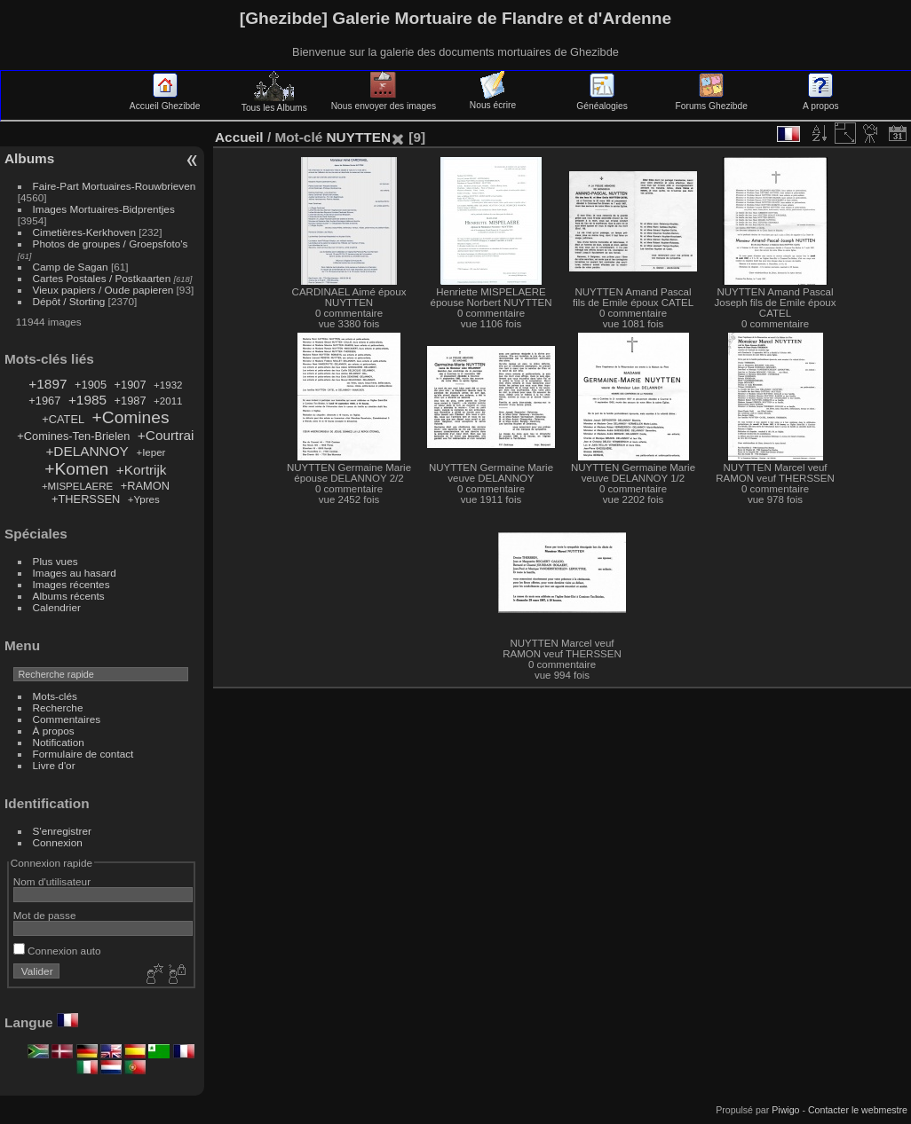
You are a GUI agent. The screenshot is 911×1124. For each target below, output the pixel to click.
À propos (54, 730)
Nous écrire (493, 100)
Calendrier (57, 607)
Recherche (58, 707)
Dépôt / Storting (69, 301)
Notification (58, 742)
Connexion (58, 842)
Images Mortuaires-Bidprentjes (104, 209)
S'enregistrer (62, 831)
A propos (820, 101)
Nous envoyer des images (383, 101)
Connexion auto (57, 950)
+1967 (44, 400)
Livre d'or (54, 765)
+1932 (168, 385)
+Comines (131, 417)
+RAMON (145, 485)
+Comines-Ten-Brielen (73, 436)
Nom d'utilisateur (52, 881)
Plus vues (55, 561)
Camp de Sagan (70, 266)
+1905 (91, 384)
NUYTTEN (358, 137)
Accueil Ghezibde (165, 101)
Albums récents (69, 595)
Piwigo (785, 1109)
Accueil (239, 137)
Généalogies (601, 101)
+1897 (47, 383)
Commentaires (67, 719)
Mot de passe (44, 915)
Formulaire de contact (83, 753)
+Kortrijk (141, 469)
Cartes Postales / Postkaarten (102, 278)
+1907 (131, 384)
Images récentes (71, 584)
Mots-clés (55, 696)
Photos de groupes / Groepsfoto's (110, 243)
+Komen (76, 469)
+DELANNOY (86, 451)
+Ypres (144, 499)
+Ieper (150, 452)
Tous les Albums (274, 103)
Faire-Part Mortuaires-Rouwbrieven (114, 186)
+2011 (168, 401)
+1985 (87, 399)
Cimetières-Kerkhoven (84, 232)
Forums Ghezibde (712, 101)
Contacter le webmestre (857, 1109)
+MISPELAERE (77, 486)
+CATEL (63, 419)
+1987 (131, 400)
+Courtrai (166, 435)
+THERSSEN (85, 499)
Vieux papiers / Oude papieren (103, 289)
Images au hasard (74, 572)
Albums (29, 158)
